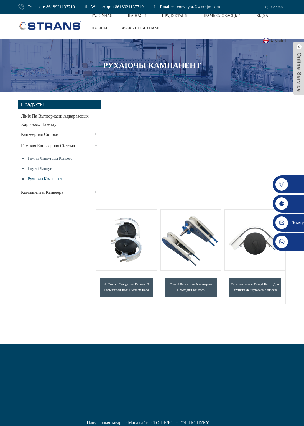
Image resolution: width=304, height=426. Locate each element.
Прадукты (175, 15)
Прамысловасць (222, 15)
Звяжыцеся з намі (140, 28)
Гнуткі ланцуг (40, 169)
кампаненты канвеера (42, 192)
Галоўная (102, 16)
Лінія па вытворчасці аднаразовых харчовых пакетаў (55, 120)
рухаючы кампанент (45, 179)
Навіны (99, 28)
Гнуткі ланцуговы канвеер (50, 158)
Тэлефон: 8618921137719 (51, 6)
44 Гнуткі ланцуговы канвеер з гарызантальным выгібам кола (126, 287)
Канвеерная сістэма (40, 134)
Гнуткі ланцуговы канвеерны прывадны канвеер (191, 287)
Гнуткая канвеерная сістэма (48, 145)
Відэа (262, 16)
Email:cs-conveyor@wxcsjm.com (190, 6)
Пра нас (137, 15)
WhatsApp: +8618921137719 (117, 6)
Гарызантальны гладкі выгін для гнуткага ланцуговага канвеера (255, 287)
